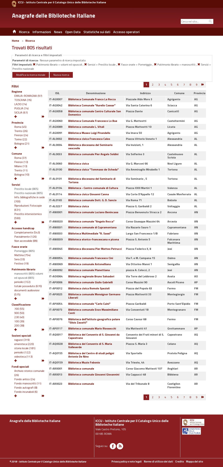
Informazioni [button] (41, 32)
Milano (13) (20, 166)
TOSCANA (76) (23, 100)
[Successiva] (203, 85)
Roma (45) (20, 127)
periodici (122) (22, 352)
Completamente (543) (27, 232)
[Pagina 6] (178, 85)
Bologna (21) (21, 143)
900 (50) (19, 313)
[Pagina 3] (159, 85)
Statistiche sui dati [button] (96, 32)
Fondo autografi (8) (25, 387)
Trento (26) (21, 131)
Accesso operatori (126, 32)
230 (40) (19, 317)
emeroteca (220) (24, 344)
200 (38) (19, 325)
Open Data (72, 32)
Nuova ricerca (61, 75)
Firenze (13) (21, 162)
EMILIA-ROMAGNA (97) (28, 96)
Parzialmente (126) (25, 236)
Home (15, 41)
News (58, 32)
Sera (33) (19, 259)
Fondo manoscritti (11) (27, 383)
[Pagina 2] (153, 85)
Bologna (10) (21, 174)
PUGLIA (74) (21, 108)
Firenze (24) (21, 135)
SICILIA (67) (21, 112)
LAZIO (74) (20, 104)
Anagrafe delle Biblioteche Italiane (53, 15)
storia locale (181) (24, 348)
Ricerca (30, 41)
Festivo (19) (21, 263)
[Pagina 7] (184, 85)
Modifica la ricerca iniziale (30, 75)
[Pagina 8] (190, 85)
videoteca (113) (23, 356)
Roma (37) (20, 158)
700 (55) (19, 309)
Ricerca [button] (24, 32)
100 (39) (19, 321)
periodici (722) (22, 282)
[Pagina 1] (146, 84)
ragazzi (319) (22, 340)
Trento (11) (21, 170)
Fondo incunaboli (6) (25, 392)
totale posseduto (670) (28, 286)
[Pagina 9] (197, 85)
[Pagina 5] (171, 85)
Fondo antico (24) (24, 379)
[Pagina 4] (165, 85)
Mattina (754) (22, 255)
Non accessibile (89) (25, 241)
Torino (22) (20, 139)
